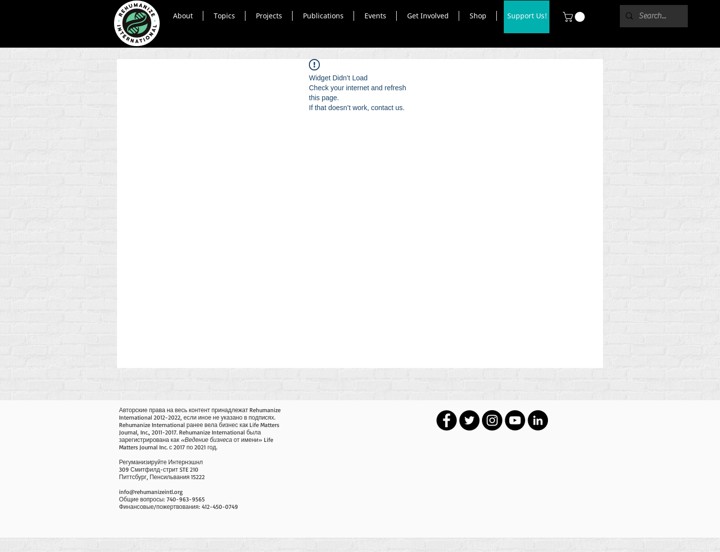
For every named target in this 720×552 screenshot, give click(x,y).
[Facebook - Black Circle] (446, 420)
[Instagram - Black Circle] (492, 420)
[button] (183, 16)
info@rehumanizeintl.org (150, 491)
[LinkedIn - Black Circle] (538, 420)
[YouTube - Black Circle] (515, 420)
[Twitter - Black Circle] (469, 420)
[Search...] (653, 16)
